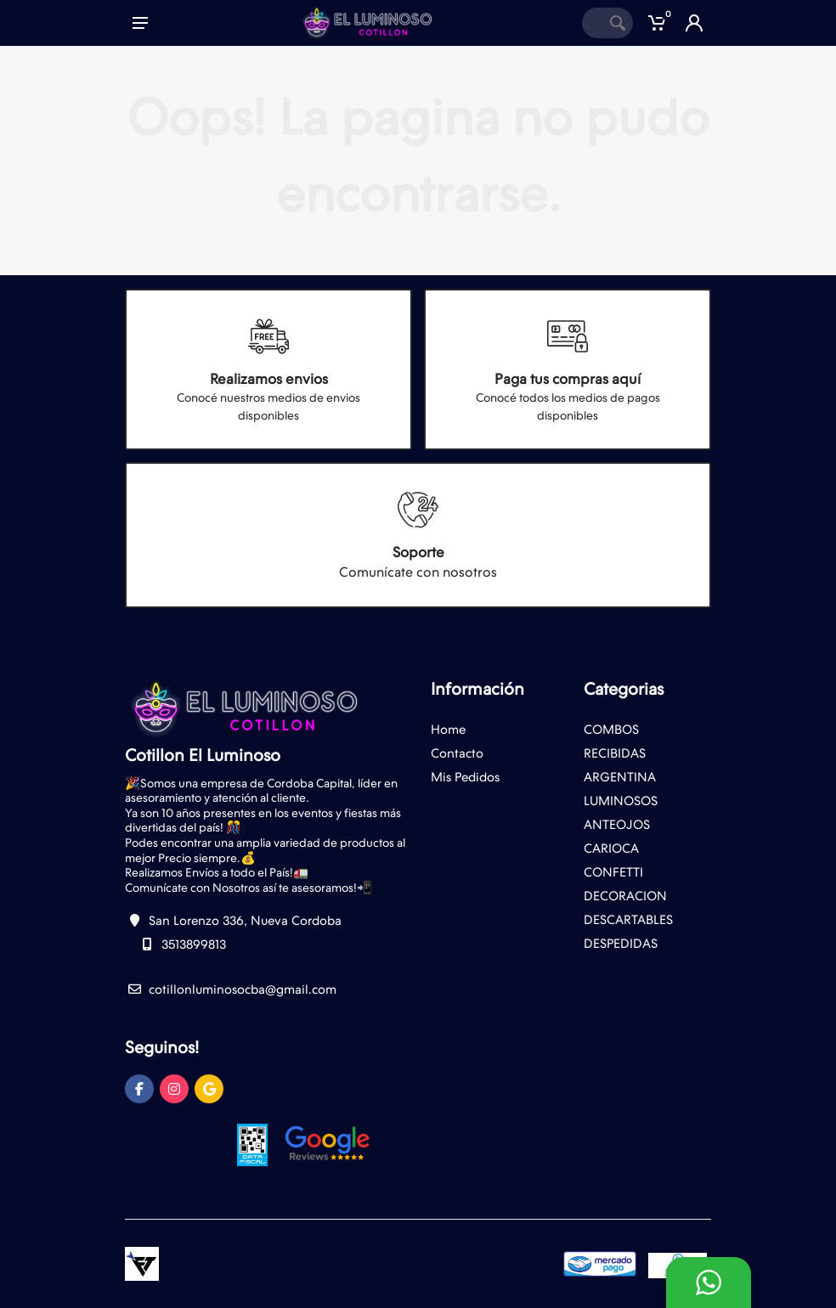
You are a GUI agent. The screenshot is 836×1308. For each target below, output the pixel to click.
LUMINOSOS (621, 801)
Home (448, 729)
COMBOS (611, 729)
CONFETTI (613, 872)
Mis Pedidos (465, 777)
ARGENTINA (620, 777)
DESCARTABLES (628, 920)
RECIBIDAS (615, 753)
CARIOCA (611, 848)
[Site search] (592, 23)
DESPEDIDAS (621, 943)
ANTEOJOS (617, 825)
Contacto (457, 753)
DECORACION (625, 896)
